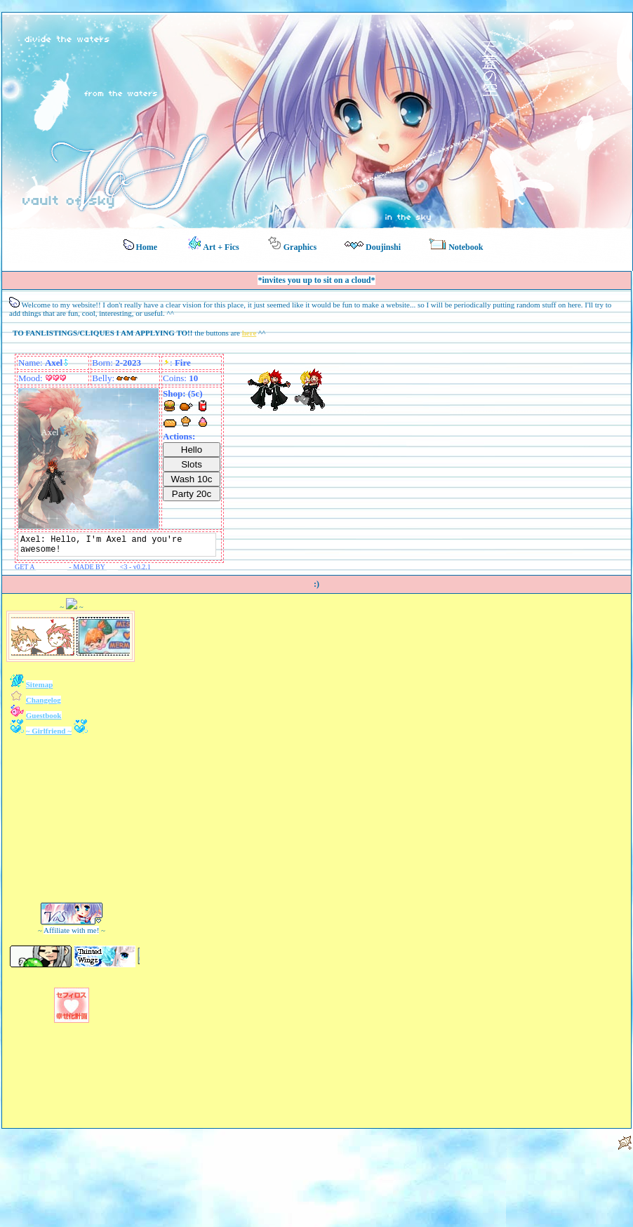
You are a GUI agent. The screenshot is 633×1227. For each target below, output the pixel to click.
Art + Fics (213, 244)
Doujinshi (373, 246)
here (249, 333)
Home (141, 245)
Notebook (456, 245)
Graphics (291, 244)
